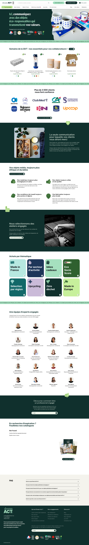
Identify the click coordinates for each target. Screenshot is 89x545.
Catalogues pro (67, 514)
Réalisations (84, 7)
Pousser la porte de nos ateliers (15, 237)
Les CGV (66, 518)
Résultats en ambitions (53, 514)
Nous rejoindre (67, 516)
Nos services (35, 514)
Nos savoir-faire (35, 516)
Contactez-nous (68, 520)
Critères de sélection (52, 516)
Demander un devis (71, 2)
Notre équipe (35, 518)
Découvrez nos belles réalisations (44, 117)
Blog (65, 512)
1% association (51, 518)
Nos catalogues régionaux (67, 459)
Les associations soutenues (38, 520)
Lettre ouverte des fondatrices (39, 512)
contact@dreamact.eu (9, 515)
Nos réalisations (51, 512)
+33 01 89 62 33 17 (59, 2)
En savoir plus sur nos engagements (16, 173)
